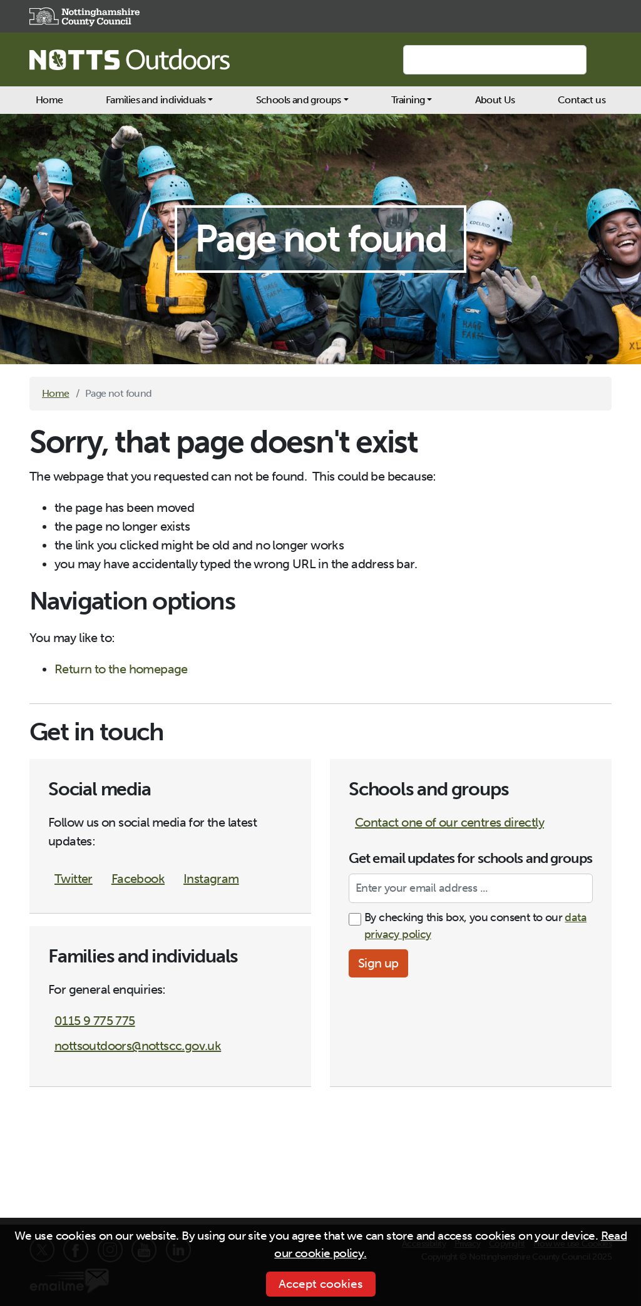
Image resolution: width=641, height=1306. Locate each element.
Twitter (73, 878)
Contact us (581, 100)
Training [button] (407, 100)
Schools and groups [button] (298, 100)
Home (49, 100)
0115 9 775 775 (94, 1020)
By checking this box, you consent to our (475, 926)
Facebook (138, 878)
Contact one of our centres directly (449, 822)
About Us (495, 100)
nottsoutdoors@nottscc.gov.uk (137, 1045)
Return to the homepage (121, 668)
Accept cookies (321, 1284)
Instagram (211, 878)
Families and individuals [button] (156, 100)
